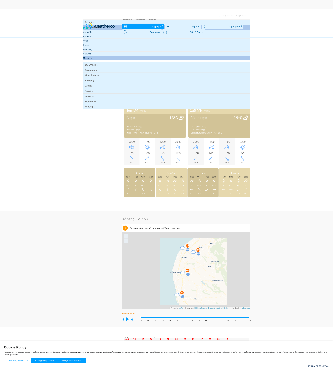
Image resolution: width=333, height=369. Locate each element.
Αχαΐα (88, 60)
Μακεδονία (90, 94)
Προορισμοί (173, 26)
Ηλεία (88, 64)
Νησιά (87, 109)
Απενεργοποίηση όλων (45, 360)
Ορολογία (127, 19)
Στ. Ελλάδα (90, 84)
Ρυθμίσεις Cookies (16, 360)
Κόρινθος (90, 68)
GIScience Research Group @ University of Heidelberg (212, 302)
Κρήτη (87, 114)
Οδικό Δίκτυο (216, 26)
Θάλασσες (194, 26)
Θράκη (88, 104)
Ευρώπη (88, 119)
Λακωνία (89, 73)
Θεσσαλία (89, 89)
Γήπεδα (154, 26)
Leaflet (181, 302)
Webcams (140, 19)
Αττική (88, 41)
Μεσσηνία (90, 77)
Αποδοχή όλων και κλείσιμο (76, 360)
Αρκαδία (89, 55)
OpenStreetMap (245, 302)
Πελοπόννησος (92, 46)
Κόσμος (88, 124)
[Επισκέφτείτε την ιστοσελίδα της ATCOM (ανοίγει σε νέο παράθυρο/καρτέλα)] (318, 366)
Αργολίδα (90, 51)
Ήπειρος (89, 99)
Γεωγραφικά (134, 26)
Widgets (152, 19)
